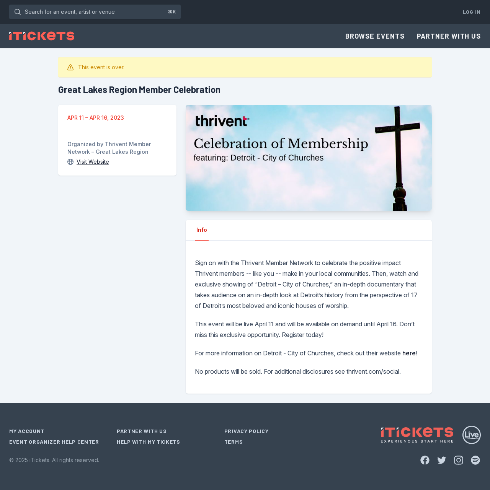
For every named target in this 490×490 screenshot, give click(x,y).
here (409, 353)
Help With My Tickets (148, 441)
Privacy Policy (246, 431)
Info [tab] (201, 229)
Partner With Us (449, 36)
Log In (472, 11)
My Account (26, 431)
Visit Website (93, 161)
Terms (233, 441)
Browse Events (375, 36)
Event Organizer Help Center (54, 441)
